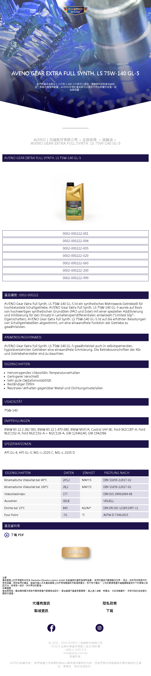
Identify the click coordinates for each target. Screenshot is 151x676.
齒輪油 (107, 140)
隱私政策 (110, 603)
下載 (109, 611)
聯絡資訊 (41, 611)
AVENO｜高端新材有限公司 (55, 140)
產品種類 (90, 140)
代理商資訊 (41, 603)
